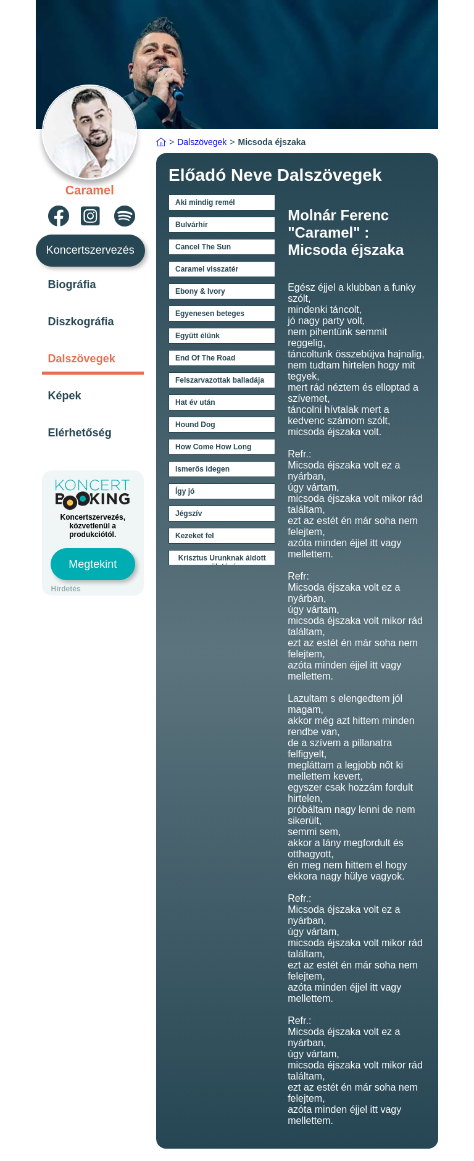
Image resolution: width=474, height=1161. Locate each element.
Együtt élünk (197, 335)
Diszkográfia (81, 321)
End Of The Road (205, 358)
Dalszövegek (81, 358)
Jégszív (188, 513)
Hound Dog (195, 424)
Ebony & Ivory (200, 291)
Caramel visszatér (206, 269)
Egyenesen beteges (209, 313)
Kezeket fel (194, 535)
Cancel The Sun (203, 247)
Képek (64, 395)
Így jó (184, 491)
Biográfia (72, 284)
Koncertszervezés (90, 250)
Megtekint (93, 564)
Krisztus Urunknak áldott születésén (222, 562)
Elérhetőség (80, 433)
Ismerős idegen (202, 469)
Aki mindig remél (205, 202)
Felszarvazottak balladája (219, 380)
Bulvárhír (191, 224)
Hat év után (195, 402)
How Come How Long (213, 447)
